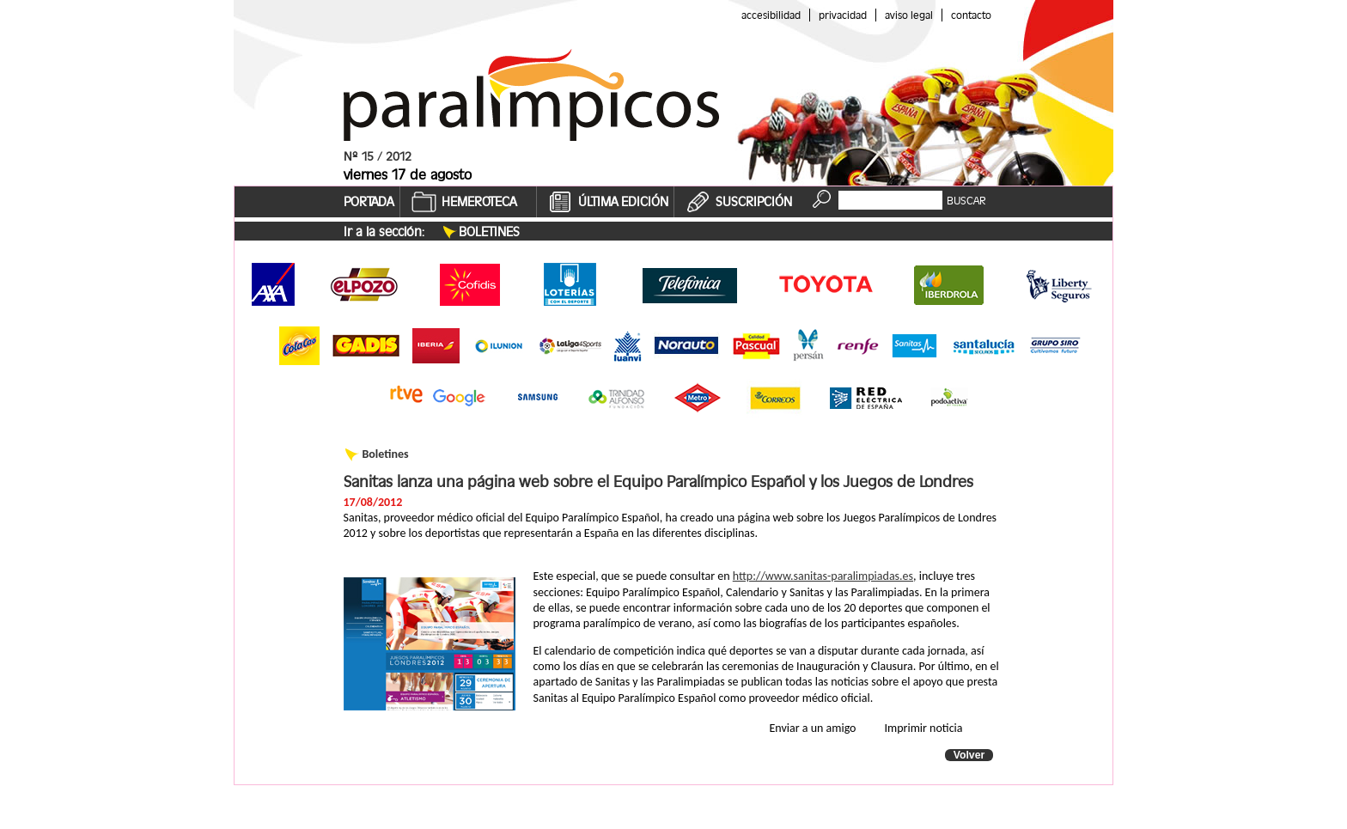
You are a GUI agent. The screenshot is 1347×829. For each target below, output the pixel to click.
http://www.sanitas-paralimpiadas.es (823, 576)
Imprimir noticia (924, 728)
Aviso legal (909, 15)
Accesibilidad (771, 15)
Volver (969, 755)
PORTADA (368, 202)
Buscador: (862, 189)
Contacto (971, 15)
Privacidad (843, 15)
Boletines (489, 232)
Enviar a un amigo (813, 728)
